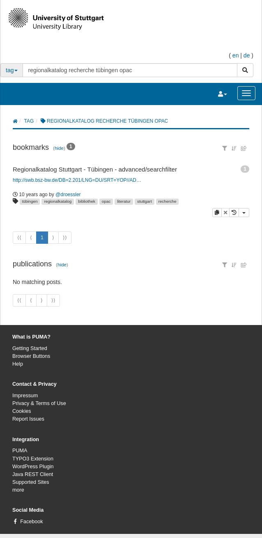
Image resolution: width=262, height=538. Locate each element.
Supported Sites (30, 482)
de (247, 55)
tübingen (30, 201)
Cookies (21, 411)
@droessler (68, 194)
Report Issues (28, 419)
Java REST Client (32, 474)
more (18, 490)
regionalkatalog (57, 201)
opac (106, 201)
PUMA (19, 450)
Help (17, 364)
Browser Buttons (31, 356)
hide (59, 148)
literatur (124, 201)
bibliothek (86, 201)
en (235, 55)
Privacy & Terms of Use (39, 403)
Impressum (25, 395)
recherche (168, 201)
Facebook (31, 521)
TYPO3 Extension (32, 459)
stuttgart (144, 201)
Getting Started (29, 348)
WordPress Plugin (33, 466)
